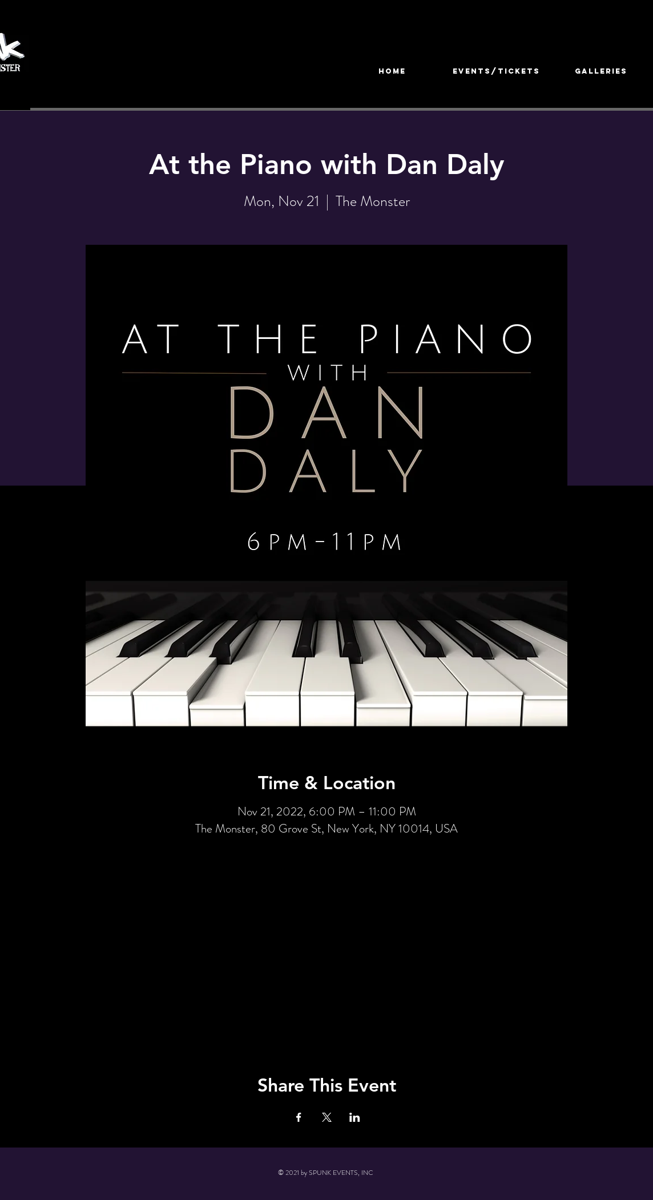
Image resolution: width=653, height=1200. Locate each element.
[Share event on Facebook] (298, 1117)
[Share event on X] (326, 1117)
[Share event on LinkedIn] (354, 1117)
